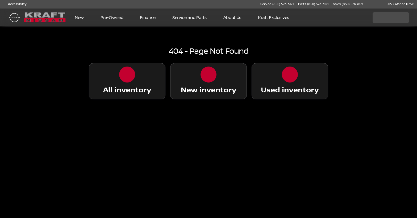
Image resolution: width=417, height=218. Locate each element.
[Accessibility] (14, 4)
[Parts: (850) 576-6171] (313, 4)
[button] (375, 4)
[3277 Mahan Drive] (398, 4)
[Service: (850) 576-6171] (277, 4)
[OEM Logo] (14, 17)
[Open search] (355, 17)
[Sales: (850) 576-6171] (348, 4)
